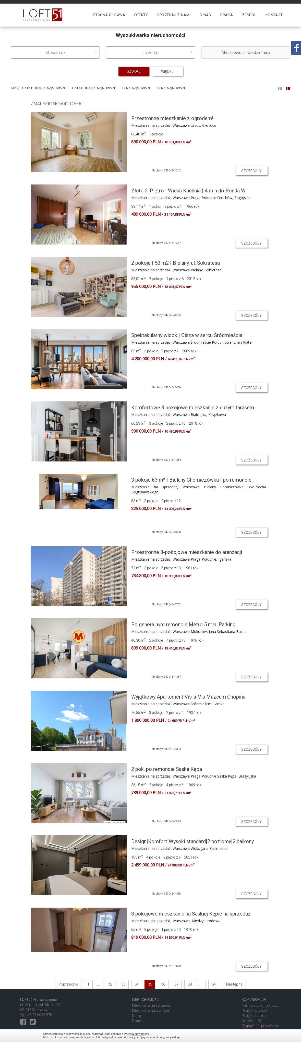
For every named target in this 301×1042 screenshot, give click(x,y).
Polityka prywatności (258, 1011)
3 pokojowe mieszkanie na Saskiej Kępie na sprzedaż (190, 914)
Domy (137, 1016)
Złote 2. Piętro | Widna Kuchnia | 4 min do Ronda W (188, 191)
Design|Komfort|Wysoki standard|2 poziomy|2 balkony (192, 841)
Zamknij (255, 1035)
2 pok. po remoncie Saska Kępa (166, 769)
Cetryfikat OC (252, 1021)
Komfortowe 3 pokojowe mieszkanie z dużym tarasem (192, 407)
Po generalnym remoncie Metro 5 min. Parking (183, 624)
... (98, 984)
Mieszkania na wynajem (151, 1011)
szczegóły (251, 171)
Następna (234, 984)
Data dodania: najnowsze (94, 88)
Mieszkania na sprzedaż (151, 1005)
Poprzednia (68, 984)
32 (110, 984)
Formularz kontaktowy (260, 1005)
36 (163, 984)
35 (150, 984)
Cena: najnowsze (171, 88)
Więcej (167, 71)
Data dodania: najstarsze (44, 88)
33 (123, 984)
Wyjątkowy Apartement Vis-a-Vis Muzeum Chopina (188, 697)
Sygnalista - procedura (260, 1026)
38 (190, 984)
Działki (137, 1021)
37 (176, 984)
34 (137, 984)
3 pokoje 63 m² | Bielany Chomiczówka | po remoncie (191, 480)
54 (214, 984)
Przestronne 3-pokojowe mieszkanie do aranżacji (186, 552)
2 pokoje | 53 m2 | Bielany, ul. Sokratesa (175, 263)
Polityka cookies (255, 1016)
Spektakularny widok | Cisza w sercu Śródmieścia (186, 335)
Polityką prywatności (137, 1033)
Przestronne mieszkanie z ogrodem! (172, 118)
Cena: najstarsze (136, 88)
